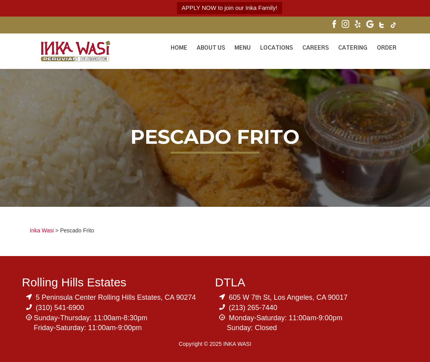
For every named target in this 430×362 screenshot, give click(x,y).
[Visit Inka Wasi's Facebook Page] (334, 25)
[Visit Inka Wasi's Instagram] (345, 25)
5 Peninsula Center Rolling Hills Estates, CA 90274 (116, 297)
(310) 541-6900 (60, 308)
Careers (315, 48)
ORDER (386, 48)
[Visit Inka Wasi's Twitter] (382, 26)
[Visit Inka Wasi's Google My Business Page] (370, 25)
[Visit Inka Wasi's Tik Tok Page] (393, 26)
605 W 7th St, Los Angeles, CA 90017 (288, 297)
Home (179, 48)
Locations (276, 48)
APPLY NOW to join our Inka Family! (229, 7)
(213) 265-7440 (253, 308)
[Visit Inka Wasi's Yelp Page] (358, 25)
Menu (243, 48)
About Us (211, 48)
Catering (352, 48)
